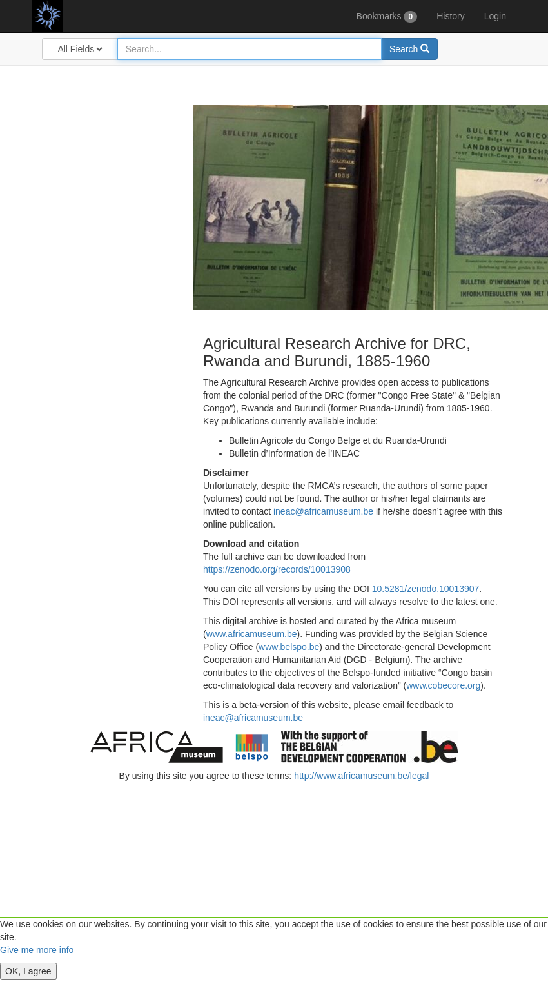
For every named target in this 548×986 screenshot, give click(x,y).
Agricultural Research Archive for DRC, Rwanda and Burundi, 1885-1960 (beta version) (80, 16)
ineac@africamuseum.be (323, 511)
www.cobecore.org (443, 685)
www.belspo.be (289, 647)
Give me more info (36, 950)
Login (495, 16)
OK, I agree (28, 971)
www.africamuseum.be (251, 634)
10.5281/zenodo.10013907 (426, 589)
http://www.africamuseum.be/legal (361, 776)
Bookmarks (387, 17)
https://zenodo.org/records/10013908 (277, 569)
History (450, 16)
